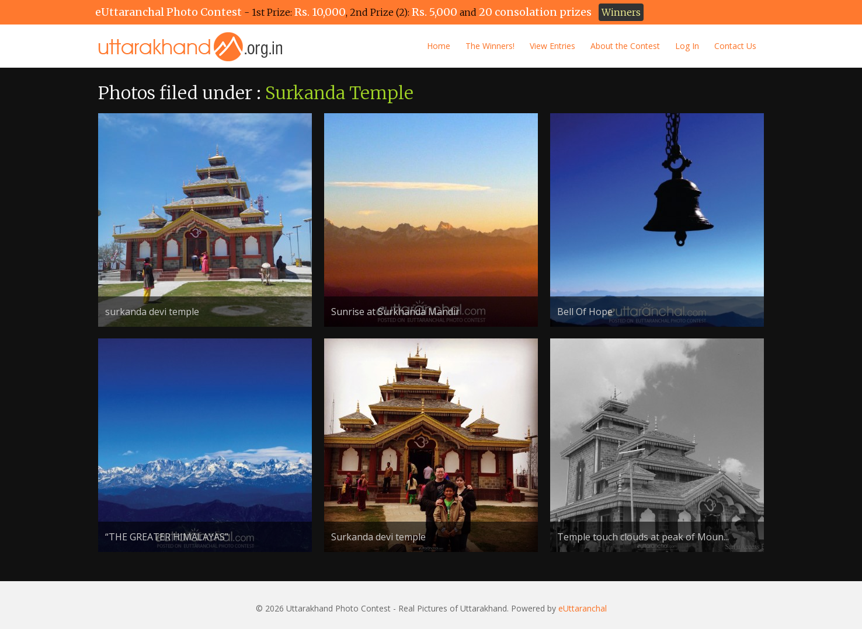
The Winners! (490, 45)
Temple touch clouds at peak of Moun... (643, 536)
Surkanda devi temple (378, 536)
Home (438, 45)
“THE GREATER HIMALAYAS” (166, 536)
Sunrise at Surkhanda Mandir (395, 311)
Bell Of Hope (585, 311)
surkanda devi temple (152, 311)
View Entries (552, 45)
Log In (687, 45)
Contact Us (735, 45)
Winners (621, 12)
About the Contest (625, 45)
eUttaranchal (582, 608)
